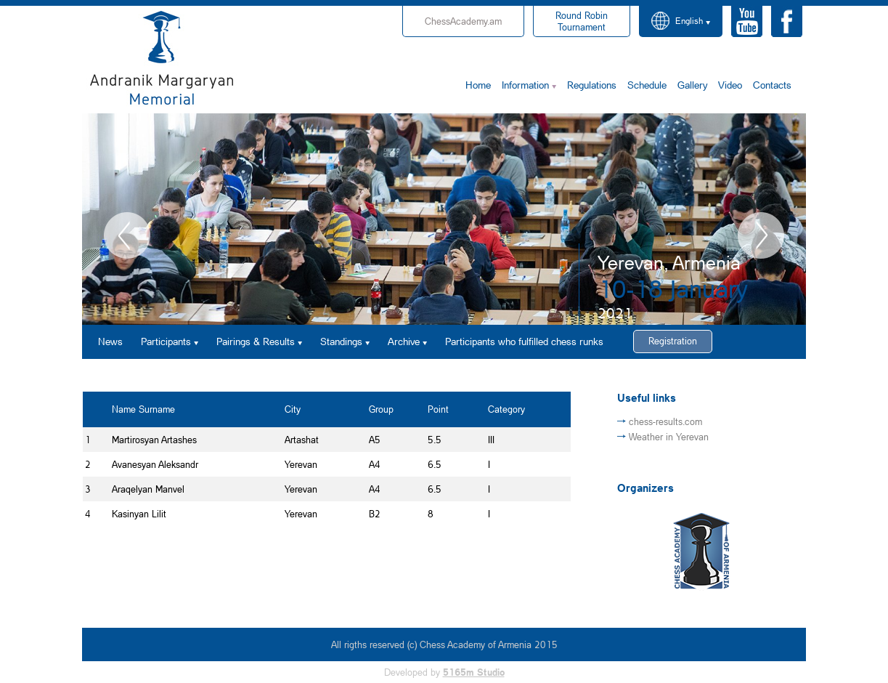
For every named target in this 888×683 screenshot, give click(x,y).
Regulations (591, 84)
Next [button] (761, 235)
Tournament (581, 21)
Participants (166, 341)
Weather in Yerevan (669, 436)
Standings (341, 341)
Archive (404, 341)
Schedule (647, 84)
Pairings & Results (255, 341)
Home (478, 84)
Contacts (772, 84)
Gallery (692, 84)
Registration (672, 341)
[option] (444, 219)
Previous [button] (127, 235)
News (110, 341)
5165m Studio (474, 672)
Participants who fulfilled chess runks (524, 341)
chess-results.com (665, 421)
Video (730, 84)
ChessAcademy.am (463, 21)
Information (525, 84)
